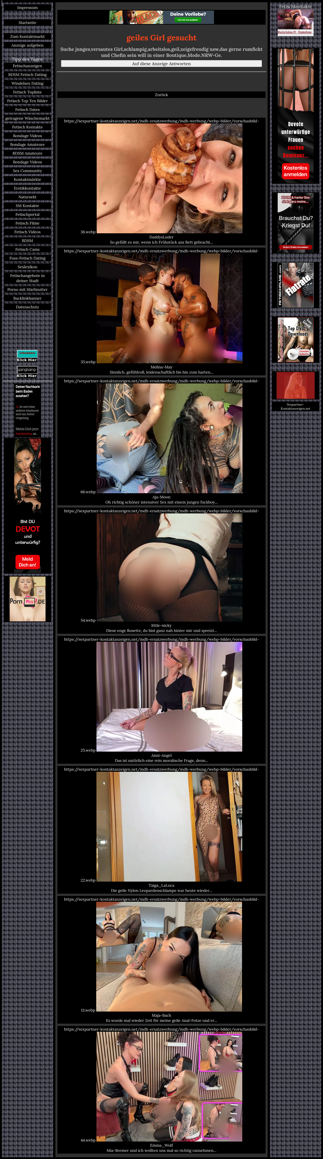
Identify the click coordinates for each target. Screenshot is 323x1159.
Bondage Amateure (27, 144)
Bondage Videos (27, 135)
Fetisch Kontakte (27, 127)
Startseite (27, 22)
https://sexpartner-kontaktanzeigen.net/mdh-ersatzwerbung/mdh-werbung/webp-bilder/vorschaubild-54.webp (161, 570)
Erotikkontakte (27, 188)
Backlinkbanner (27, 298)
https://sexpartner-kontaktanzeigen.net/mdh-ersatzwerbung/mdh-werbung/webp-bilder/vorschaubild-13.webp (161, 960)
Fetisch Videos (27, 231)
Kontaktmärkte (27, 179)
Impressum (27, 7)
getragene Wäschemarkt (27, 118)
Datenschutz (27, 306)
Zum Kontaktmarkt (27, 36)
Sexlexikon (27, 266)
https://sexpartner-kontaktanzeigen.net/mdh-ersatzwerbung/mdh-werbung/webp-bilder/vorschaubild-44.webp (161, 1090)
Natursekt (27, 196)
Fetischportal (27, 214)
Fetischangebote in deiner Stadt (27, 278)
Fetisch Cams (27, 249)
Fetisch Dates (27, 109)
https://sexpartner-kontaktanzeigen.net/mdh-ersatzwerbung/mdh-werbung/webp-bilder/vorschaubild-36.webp (161, 181)
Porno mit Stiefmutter (27, 289)
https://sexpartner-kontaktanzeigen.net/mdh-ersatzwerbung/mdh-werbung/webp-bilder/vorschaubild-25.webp (161, 700)
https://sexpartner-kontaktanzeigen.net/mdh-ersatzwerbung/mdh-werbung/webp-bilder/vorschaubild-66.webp (161, 441)
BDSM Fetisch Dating (27, 74)
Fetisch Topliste (27, 92)
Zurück (161, 94)
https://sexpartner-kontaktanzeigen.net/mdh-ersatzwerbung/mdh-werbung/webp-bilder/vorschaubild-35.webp (161, 311)
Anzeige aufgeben (27, 45)
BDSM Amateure (28, 153)
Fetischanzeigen (27, 65)
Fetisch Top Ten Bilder (27, 100)
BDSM (27, 240)
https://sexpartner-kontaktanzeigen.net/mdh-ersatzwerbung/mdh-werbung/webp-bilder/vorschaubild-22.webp (161, 830)
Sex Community (27, 170)
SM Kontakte (27, 205)
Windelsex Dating (27, 83)
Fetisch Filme (27, 223)
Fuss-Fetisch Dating (27, 258)
